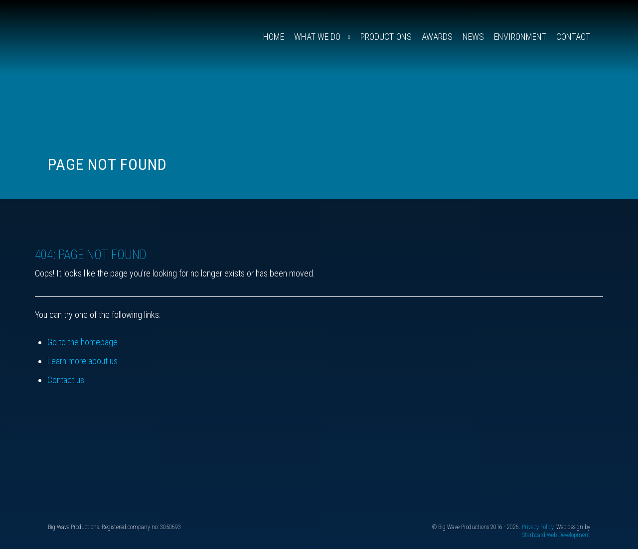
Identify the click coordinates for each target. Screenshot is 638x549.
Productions (386, 36)
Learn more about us (82, 361)
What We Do (317, 36)
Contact (573, 36)
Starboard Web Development (556, 535)
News (473, 36)
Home (273, 36)
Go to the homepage (82, 342)
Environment (520, 36)
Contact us (65, 380)
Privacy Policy (537, 527)
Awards (437, 36)
